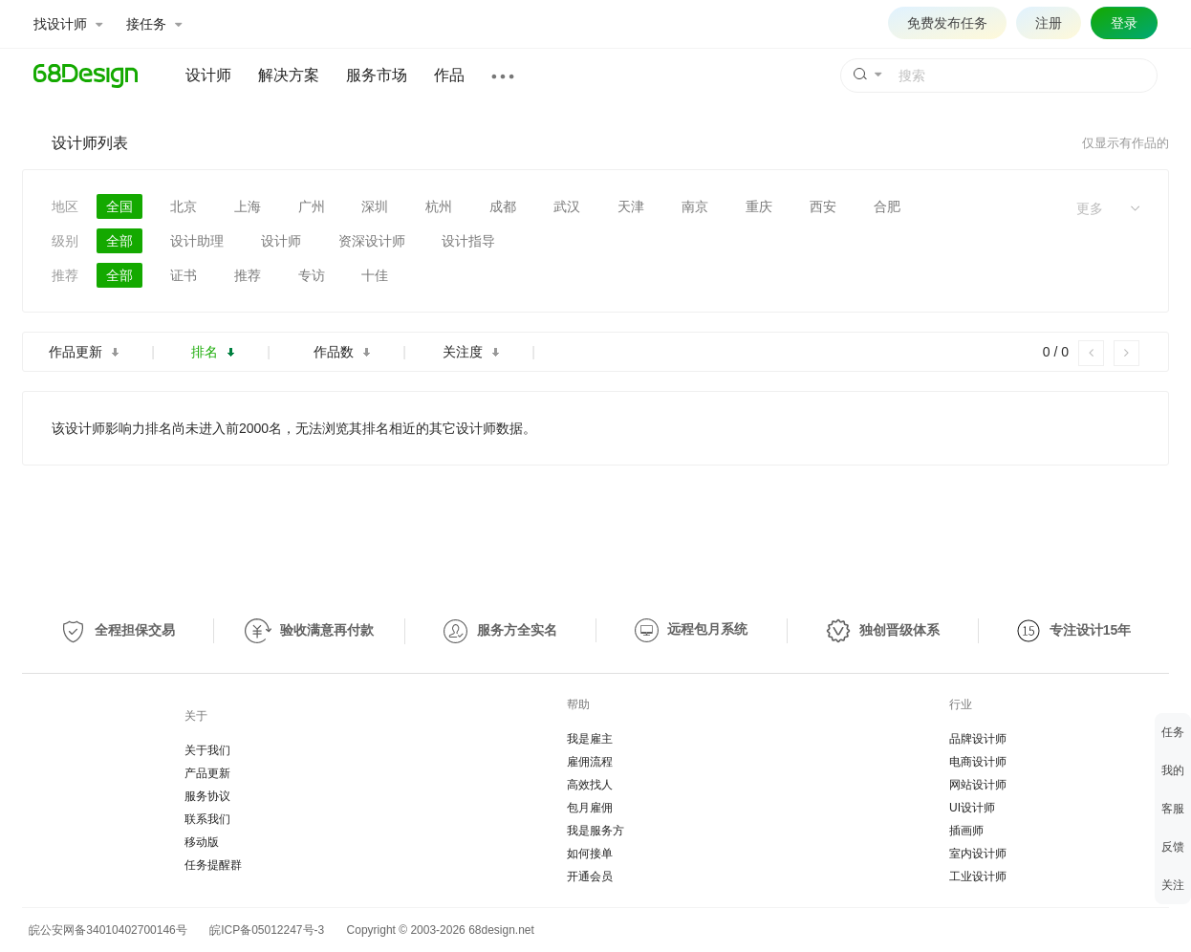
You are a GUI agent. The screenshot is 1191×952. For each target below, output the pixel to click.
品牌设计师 (978, 739)
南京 (695, 206)
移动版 (201, 842)
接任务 (154, 24)
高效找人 (590, 784)
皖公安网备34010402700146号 (104, 930)
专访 (311, 275)
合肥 (887, 206)
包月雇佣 (590, 807)
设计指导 (468, 241)
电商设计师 (978, 761)
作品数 (342, 351)
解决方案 (288, 75)
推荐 (247, 275)
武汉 (566, 206)
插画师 (966, 830)
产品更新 (207, 773)
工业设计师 (978, 876)
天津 (630, 206)
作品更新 (84, 351)
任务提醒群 (213, 865)
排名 (212, 351)
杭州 (438, 206)
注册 (1048, 23)
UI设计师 (972, 807)
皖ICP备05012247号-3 (266, 930)
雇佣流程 (590, 761)
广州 (311, 206)
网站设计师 (978, 784)
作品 (449, 75)
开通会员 (590, 876)
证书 (183, 275)
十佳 (374, 275)
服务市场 (376, 75)
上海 (247, 206)
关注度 (471, 351)
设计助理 (197, 241)
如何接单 (590, 853)
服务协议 (207, 796)
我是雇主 (590, 739)
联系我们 (207, 819)
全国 (119, 206)
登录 (1124, 23)
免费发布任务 (947, 23)
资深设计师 (371, 241)
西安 (823, 206)
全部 (119, 241)
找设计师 (67, 24)
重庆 (759, 206)
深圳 (374, 206)
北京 (183, 206)
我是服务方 (595, 830)
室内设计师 (978, 853)
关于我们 (207, 750)
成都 (502, 206)
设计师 (208, 75)
